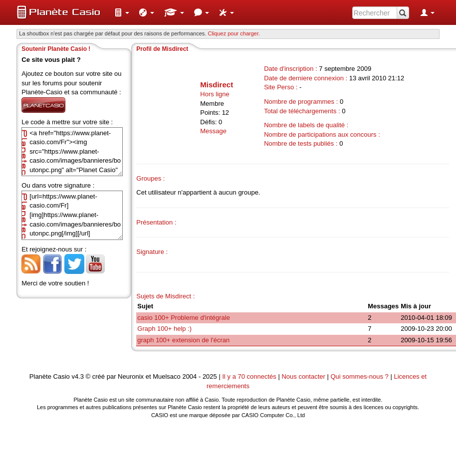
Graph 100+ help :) (164, 328)
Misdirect (216, 84)
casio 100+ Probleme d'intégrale (183, 317)
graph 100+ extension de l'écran (183, 340)
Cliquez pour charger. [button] (234, 33)
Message (213, 131)
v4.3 (77, 376)
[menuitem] (121, 12)
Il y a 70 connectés (250, 376)
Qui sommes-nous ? (359, 376)
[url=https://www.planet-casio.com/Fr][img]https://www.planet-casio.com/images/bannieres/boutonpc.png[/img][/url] (72, 215)
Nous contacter (303, 376)
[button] (121, 12)
